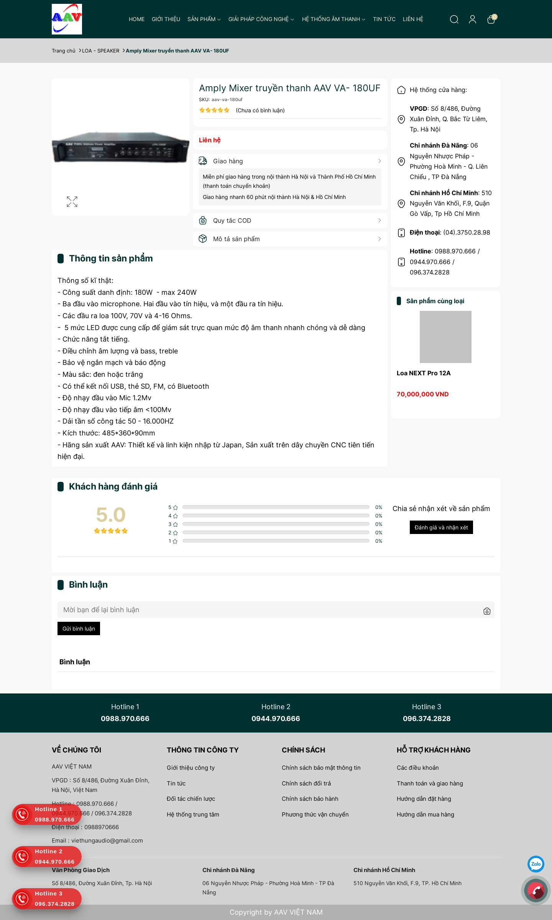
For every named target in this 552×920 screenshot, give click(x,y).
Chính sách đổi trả (306, 783)
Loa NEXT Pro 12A (424, 373)
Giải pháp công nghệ (261, 19)
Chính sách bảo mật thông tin (321, 767)
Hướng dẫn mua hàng (425, 814)
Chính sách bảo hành (310, 798)
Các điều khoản (418, 767)
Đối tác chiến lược (191, 798)
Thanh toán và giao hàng (430, 783)
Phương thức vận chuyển (315, 814)
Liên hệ (413, 19)
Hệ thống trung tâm (193, 814)
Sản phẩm (204, 19)
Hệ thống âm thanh (334, 19)
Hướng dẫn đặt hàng (424, 798)
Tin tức (384, 19)
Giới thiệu (166, 19)
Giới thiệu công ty (191, 767)
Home (137, 19)
